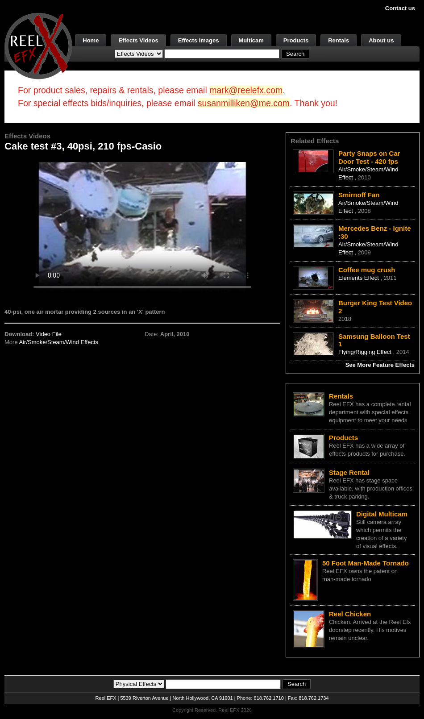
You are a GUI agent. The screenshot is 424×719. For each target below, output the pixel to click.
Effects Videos (138, 40)
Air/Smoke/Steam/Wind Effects (59, 342)
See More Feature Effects (380, 365)
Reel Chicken (350, 614)
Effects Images (198, 40)
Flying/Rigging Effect (365, 352)
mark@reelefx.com (246, 90)
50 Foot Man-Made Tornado (365, 563)
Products (295, 40)
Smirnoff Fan (359, 195)
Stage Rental (349, 472)
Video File (49, 334)
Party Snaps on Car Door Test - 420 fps (369, 157)
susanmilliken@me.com (244, 103)
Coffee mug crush (366, 270)
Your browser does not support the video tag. (142, 227)
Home (91, 40)
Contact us (400, 8)
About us (381, 40)
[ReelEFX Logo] (38, 45)
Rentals (338, 40)
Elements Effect (359, 277)
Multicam (251, 40)
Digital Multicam (381, 514)
